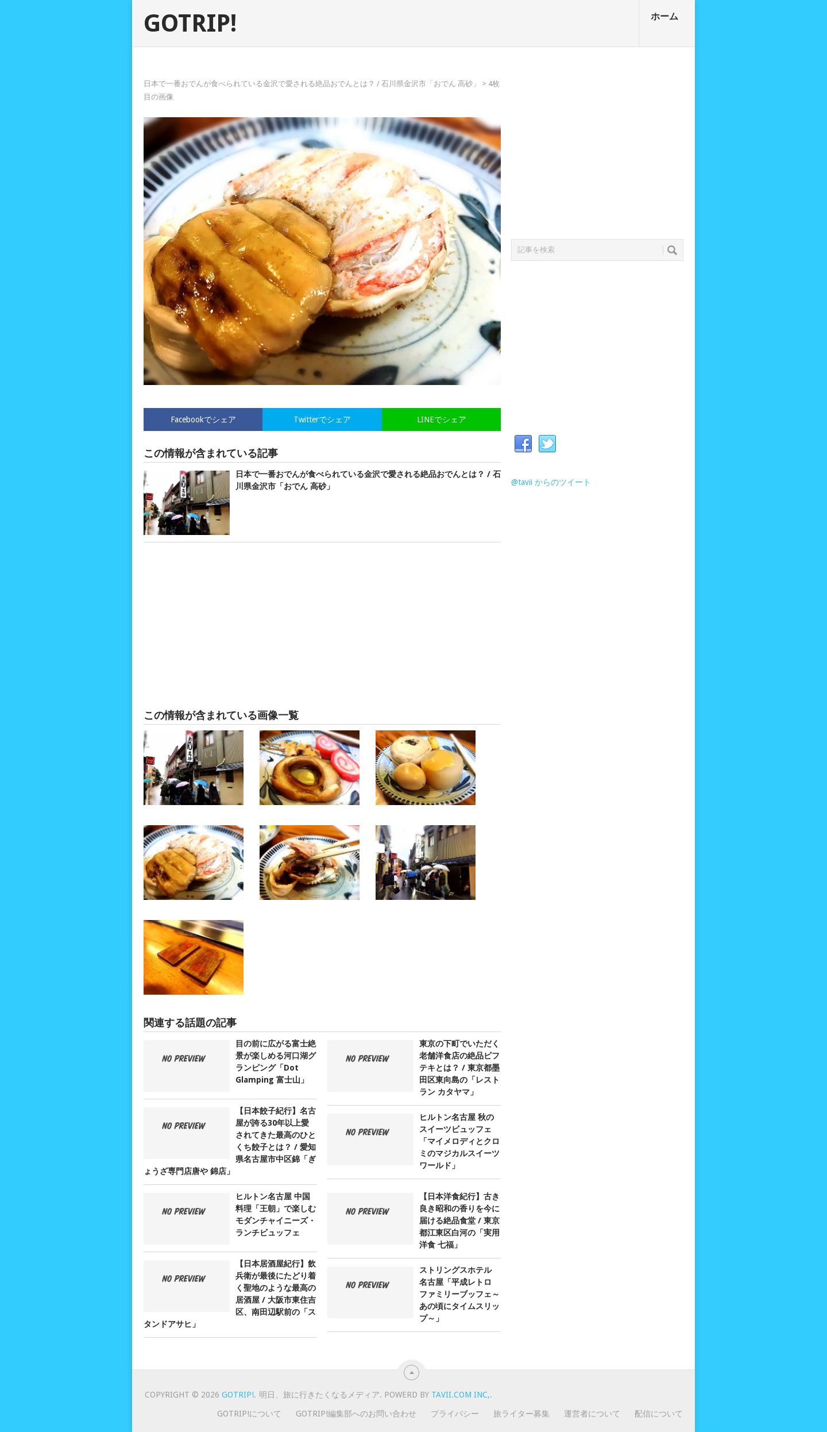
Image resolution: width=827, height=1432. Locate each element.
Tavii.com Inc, (460, 1394)
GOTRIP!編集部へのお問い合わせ (356, 1413)
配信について (659, 1413)
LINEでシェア (441, 419)
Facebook (523, 444)
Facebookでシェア (203, 419)
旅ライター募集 (521, 1413)
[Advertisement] (322, 626)
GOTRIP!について (249, 1413)
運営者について (592, 1413)
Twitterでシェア (322, 419)
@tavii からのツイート (551, 482)
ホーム (664, 16)
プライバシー (455, 1413)
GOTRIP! (190, 23)
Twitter (547, 444)
